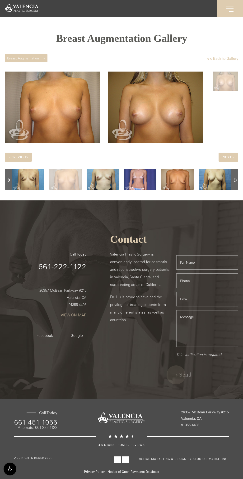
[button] (10, 469)
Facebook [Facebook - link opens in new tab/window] (45, 335)
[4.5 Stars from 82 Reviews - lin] (121, 441)
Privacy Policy (94, 471)
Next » (228, 157)
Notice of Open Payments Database (133, 471)
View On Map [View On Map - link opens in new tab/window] (73, 315)
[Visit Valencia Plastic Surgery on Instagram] (125, 459)
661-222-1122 (62, 266)
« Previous (18, 157)
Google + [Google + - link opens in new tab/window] (78, 335)
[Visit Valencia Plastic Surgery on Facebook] (117, 459)
